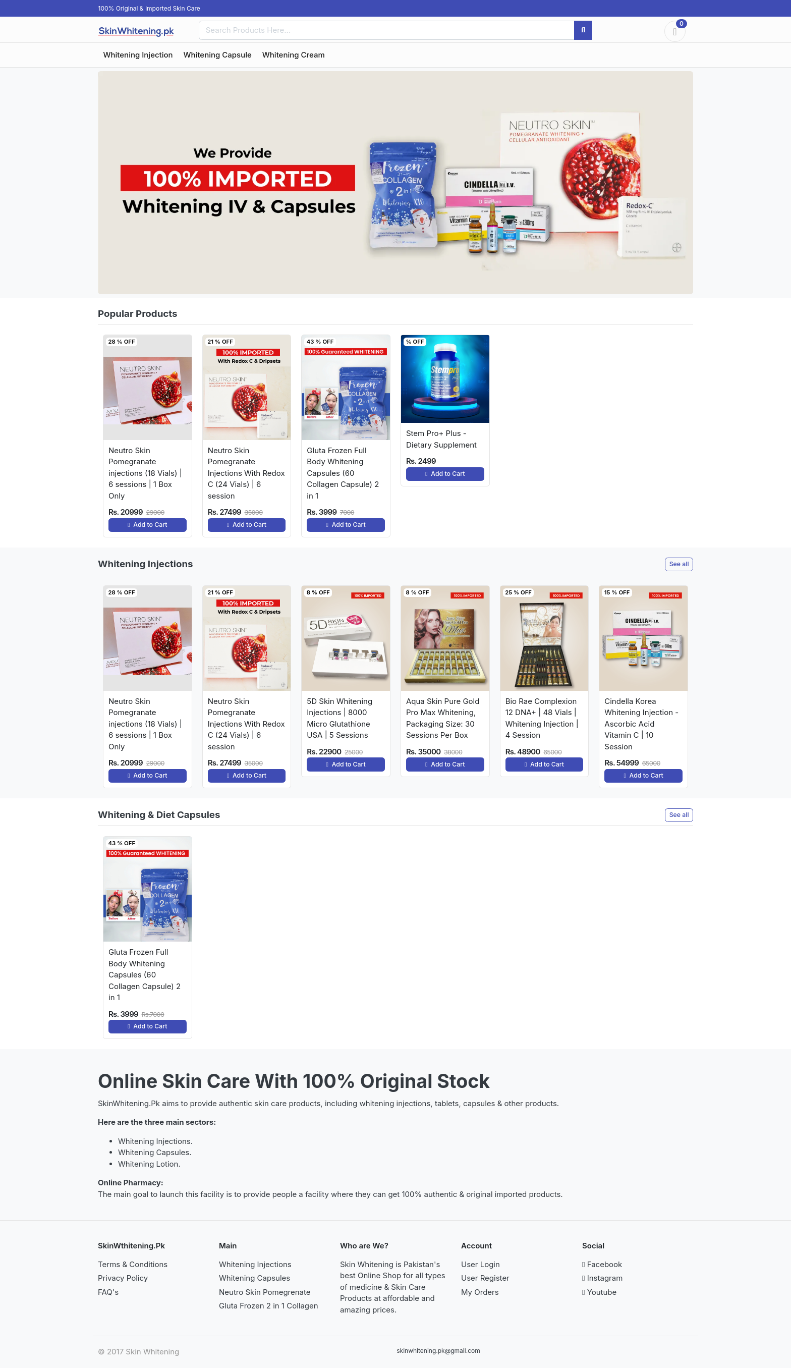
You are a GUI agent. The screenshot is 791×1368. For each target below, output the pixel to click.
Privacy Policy (123, 1278)
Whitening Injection (138, 55)
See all (679, 564)
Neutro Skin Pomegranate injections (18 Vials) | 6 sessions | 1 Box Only (145, 473)
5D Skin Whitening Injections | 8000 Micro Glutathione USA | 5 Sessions (339, 718)
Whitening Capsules (254, 1278)
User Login (480, 1264)
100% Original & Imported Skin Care (149, 8)
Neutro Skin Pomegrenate (265, 1292)
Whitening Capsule (218, 55)
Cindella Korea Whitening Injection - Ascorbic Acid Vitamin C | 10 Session (641, 723)
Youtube (599, 1292)
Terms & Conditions (132, 1264)
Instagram (602, 1278)
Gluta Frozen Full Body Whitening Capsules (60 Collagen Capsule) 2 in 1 (343, 473)
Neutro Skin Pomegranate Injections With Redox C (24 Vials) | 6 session (246, 473)
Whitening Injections (255, 1264)
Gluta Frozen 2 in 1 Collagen (268, 1305)
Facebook (602, 1264)
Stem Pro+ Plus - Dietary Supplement (441, 439)
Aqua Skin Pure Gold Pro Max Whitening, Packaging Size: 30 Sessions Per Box (442, 718)
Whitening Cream (293, 55)
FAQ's (108, 1292)
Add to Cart (147, 524)
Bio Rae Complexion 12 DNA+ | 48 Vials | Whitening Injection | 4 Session (542, 718)
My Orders (480, 1292)
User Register (485, 1278)
